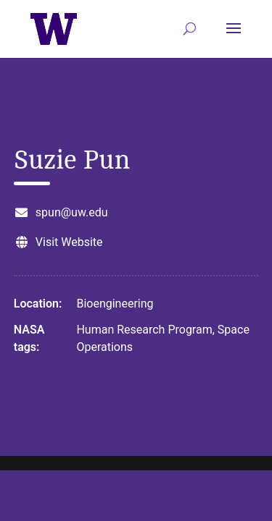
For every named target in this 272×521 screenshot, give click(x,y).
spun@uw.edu (72, 212)
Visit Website (69, 242)
